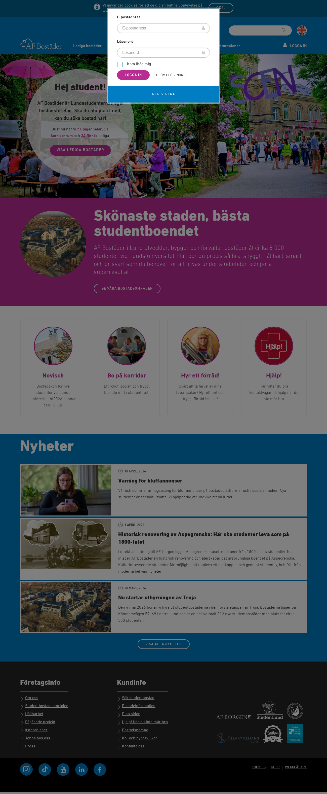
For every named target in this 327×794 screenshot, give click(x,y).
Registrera (163, 94)
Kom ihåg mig (139, 64)
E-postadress (128, 17)
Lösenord (125, 42)
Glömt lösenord (171, 75)
